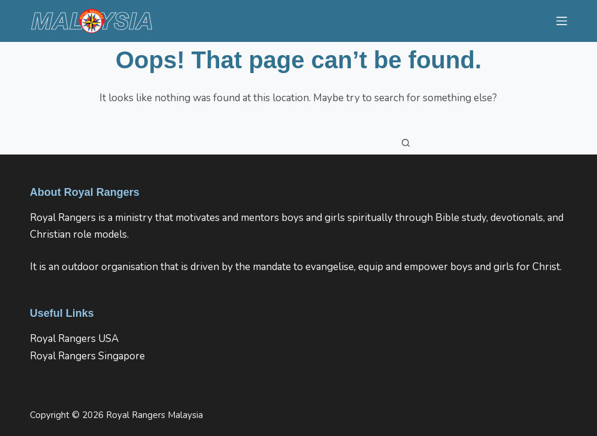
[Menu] (561, 21)
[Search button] (406, 143)
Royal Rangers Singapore (87, 356)
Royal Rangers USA (74, 339)
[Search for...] (286, 143)
